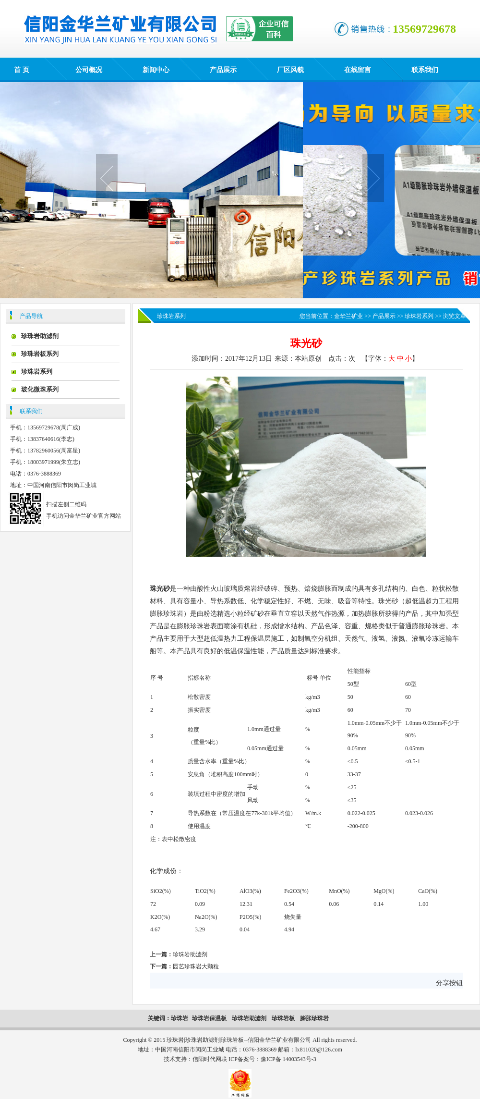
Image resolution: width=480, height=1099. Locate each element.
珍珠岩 (179, 1018)
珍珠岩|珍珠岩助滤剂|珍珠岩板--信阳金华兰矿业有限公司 (239, 1040)
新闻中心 (156, 69)
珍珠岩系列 (36, 371)
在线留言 (357, 69)
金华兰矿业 (348, 316)
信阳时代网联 (209, 1059)
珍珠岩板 (283, 1018)
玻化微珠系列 (40, 389)
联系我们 (424, 69)
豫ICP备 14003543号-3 (288, 1059)
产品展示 (223, 69)
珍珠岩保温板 (210, 1018)
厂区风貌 (290, 69)
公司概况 (88, 69)
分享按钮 (449, 983)
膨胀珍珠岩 (314, 1018)
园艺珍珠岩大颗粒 (196, 966)
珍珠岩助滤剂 (40, 336)
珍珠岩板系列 (40, 353)
